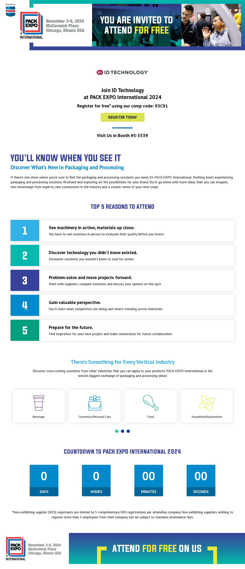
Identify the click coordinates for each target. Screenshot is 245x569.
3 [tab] (128, 431)
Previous (8, 406)
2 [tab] (122, 431)
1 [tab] (117, 431)
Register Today (122, 117)
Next (237, 406)
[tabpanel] (39, 406)
